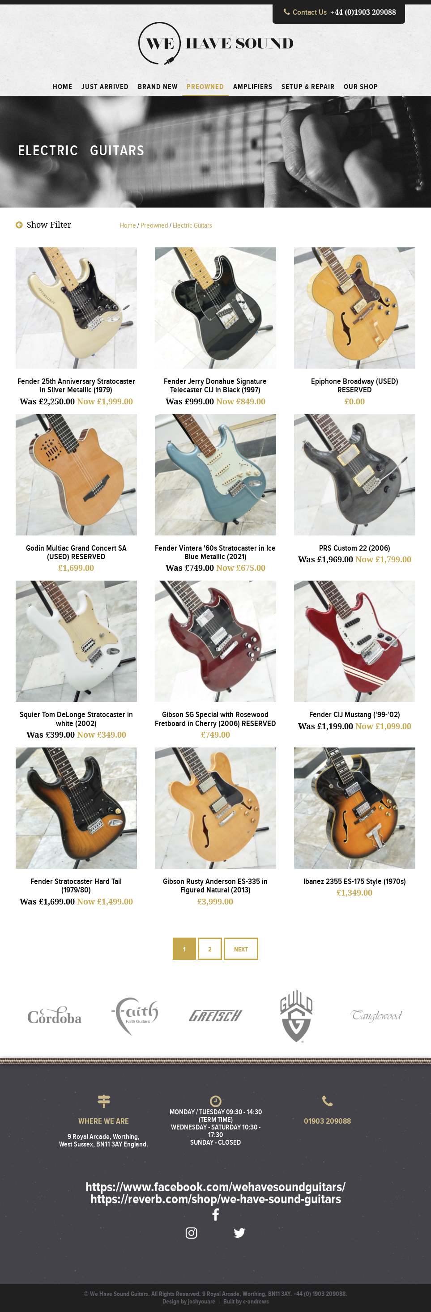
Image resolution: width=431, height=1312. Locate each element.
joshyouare (201, 1302)
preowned (154, 225)
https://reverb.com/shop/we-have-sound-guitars (215, 1199)
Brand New (158, 87)
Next (241, 947)
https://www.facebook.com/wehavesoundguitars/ (215, 1187)
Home (128, 225)
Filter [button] (43, 225)
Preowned (205, 87)
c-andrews (256, 1302)
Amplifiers (253, 87)
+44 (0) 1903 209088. (320, 1294)
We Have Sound (215, 43)
